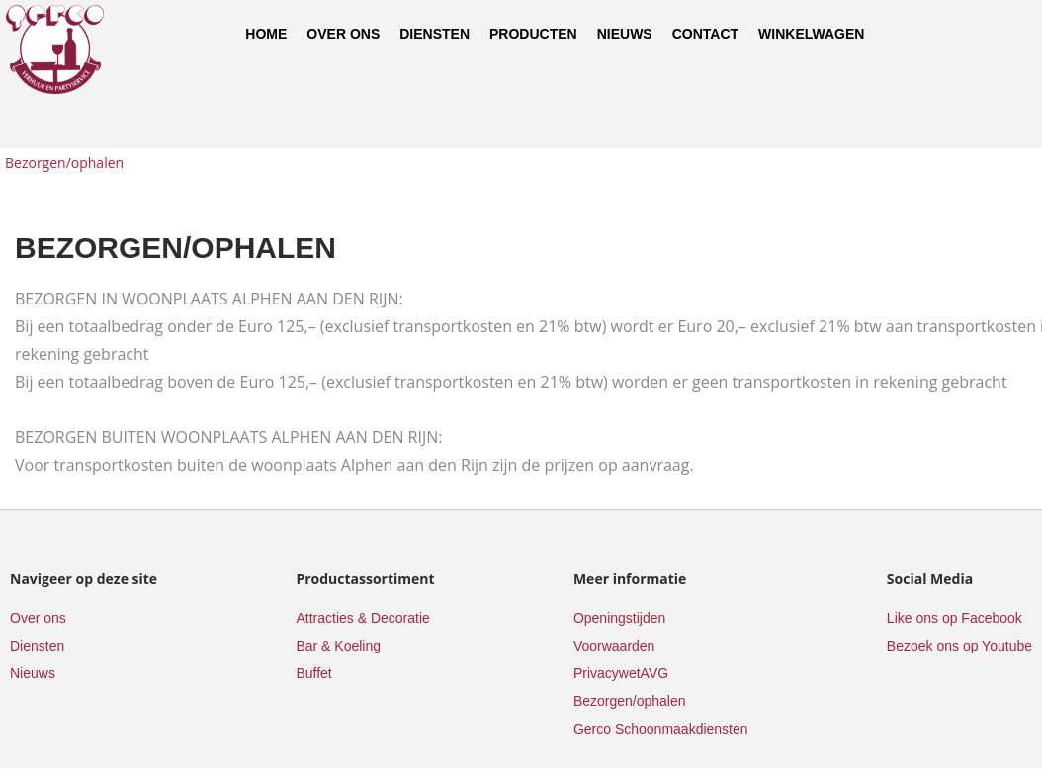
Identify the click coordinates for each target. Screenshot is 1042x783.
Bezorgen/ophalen (64, 162)
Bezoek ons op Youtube (959, 645)
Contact (705, 34)
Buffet (313, 673)
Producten (533, 34)
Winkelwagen (811, 34)
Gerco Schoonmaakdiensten (660, 729)
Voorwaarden (614, 645)
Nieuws (624, 34)
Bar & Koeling (338, 645)
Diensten (434, 34)
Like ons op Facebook (954, 618)
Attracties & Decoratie (362, 618)
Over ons (343, 34)
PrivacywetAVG (620, 673)
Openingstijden (619, 618)
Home (266, 34)
